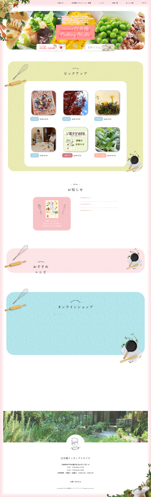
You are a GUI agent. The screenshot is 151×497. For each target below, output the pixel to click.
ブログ (144, 2)
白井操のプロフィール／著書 (81, 2)
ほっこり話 (129, 2)
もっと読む (110, 241)
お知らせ (60, 2)
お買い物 (115, 2)
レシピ (101, 2)
